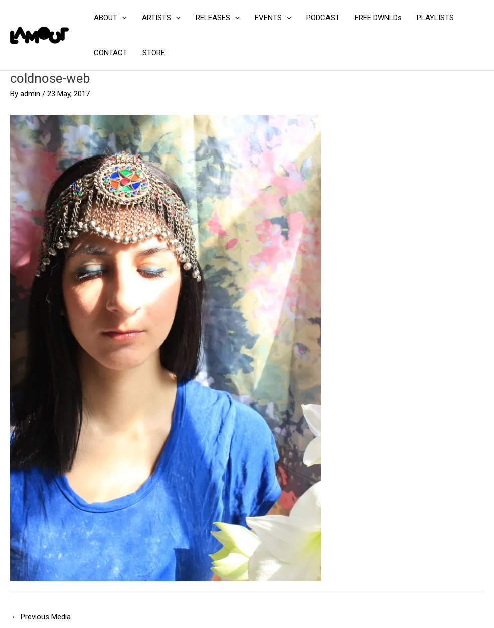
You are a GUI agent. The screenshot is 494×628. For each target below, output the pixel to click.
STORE (153, 52)
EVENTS (273, 17)
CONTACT (110, 52)
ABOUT (110, 17)
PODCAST (323, 17)
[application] (122, 17)
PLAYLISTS (435, 17)
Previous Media (41, 616)
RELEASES (218, 17)
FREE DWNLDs (378, 17)
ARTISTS (161, 17)
